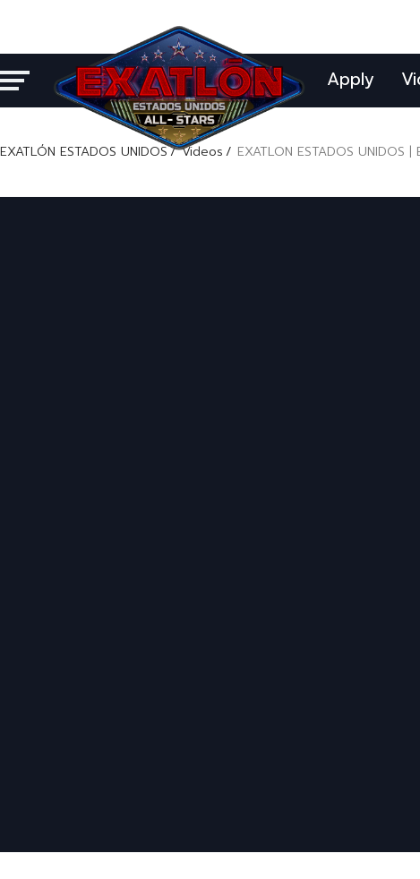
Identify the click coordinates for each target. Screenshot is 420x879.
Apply (350, 79)
